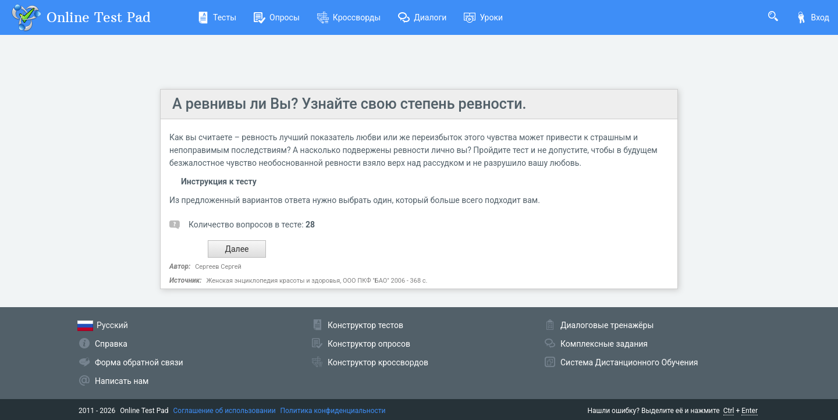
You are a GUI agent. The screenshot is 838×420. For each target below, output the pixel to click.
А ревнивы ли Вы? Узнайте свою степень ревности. (349, 103)
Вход (812, 17)
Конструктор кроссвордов (378, 362)
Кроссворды (349, 17)
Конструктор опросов (369, 343)
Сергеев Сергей (218, 266)
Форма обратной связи (139, 362)
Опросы (277, 17)
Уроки (483, 17)
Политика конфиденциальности (333, 411)
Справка (111, 343)
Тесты (216, 17)
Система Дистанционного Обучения (629, 362)
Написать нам (121, 381)
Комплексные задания (604, 343)
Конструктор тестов (365, 325)
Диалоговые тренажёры (607, 325)
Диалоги (422, 17)
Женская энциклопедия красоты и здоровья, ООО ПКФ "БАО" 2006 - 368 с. (316, 280)
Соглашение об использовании (224, 411)
